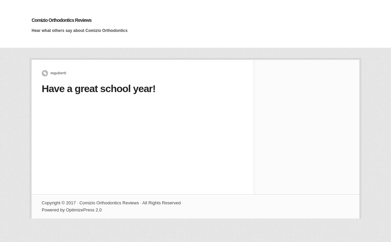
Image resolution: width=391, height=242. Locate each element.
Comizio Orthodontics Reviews (61, 20)
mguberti (58, 73)
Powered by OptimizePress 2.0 (72, 209)
